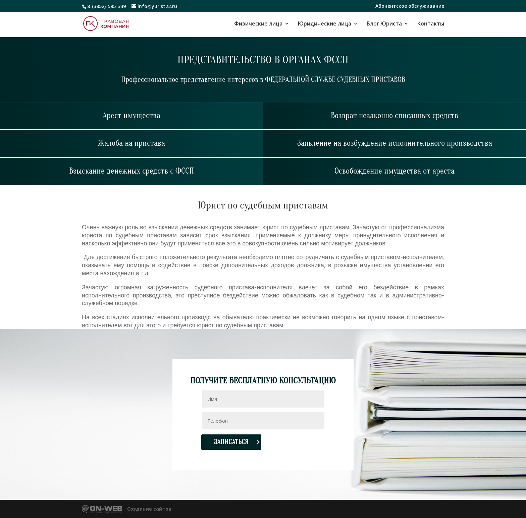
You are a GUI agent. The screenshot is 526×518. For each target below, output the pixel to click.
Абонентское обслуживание (409, 6)
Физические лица (258, 24)
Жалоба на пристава (131, 143)
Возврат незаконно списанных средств (394, 115)
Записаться (231, 442)
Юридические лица (324, 24)
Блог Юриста (384, 24)
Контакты (430, 24)
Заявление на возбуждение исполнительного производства (394, 143)
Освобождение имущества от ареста (394, 171)
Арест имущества (131, 115)
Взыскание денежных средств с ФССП (131, 171)
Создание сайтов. (150, 509)
